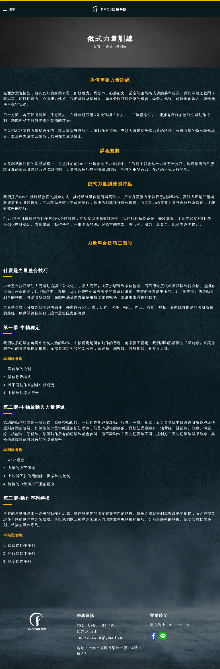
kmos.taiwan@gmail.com (121, 630)
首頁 (97, 46)
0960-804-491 (100, 625)
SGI (165, 665)
